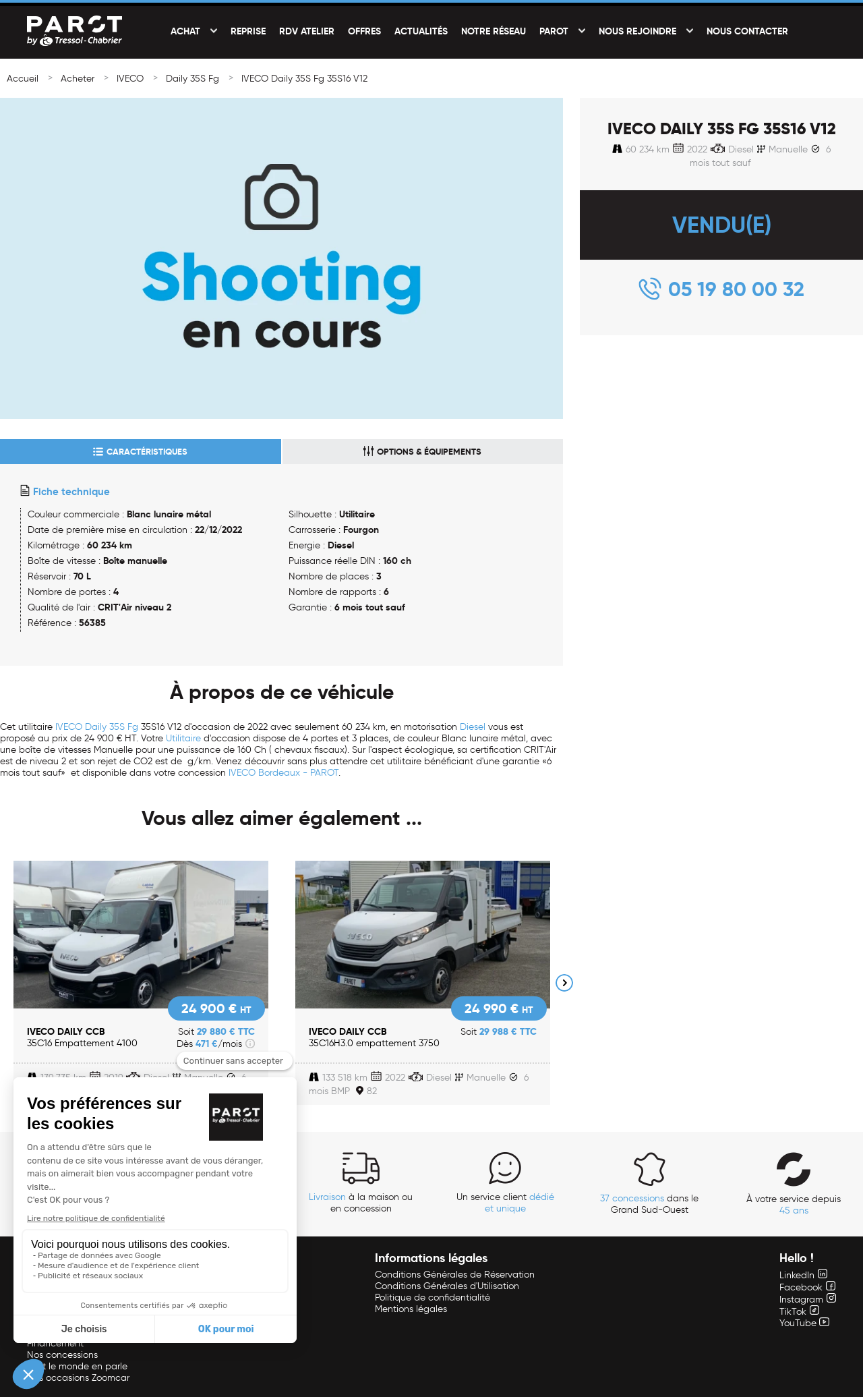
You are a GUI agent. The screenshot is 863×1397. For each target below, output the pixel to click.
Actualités (421, 31)
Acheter (77, 78)
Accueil (22, 78)
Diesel (472, 727)
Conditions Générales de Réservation (455, 1274)
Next (564, 983)
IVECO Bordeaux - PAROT (283, 772)
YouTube (804, 1323)
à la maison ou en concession (361, 1202)
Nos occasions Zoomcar (78, 1378)
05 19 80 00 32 (736, 289)
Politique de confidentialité (432, 1297)
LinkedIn (803, 1275)
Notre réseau (493, 31)
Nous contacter (747, 31)
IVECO (130, 78)
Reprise (248, 31)
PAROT (553, 31)
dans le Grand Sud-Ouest (649, 1204)
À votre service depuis (793, 1204)
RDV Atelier (306, 31)
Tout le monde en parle (77, 1366)
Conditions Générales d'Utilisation (447, 1286)
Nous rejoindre (637, 31)
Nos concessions (62, 1355)
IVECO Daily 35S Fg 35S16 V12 (304, 78)
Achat (185, 31)
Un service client (505, 1202)
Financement (55, 1343)
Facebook (807, 1287)
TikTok (799, 1311)
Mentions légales (411, 1309)
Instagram (807, 1299)
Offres (364, 31)
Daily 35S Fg (192, 78)
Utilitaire (183, 738)
